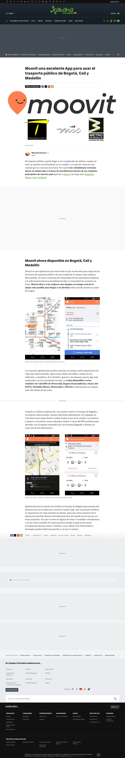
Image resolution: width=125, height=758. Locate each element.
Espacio (48, 21)
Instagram (114, 21)
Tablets (28, 669)
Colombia (29, 679)
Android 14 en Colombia (52, 655)
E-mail (52, 86)
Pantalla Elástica (31, 683)
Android (42, 177)
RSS (84, 688)
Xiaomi (47, 683)
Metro (81, 535)
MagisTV (88, 655)
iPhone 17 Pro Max (58, 55)
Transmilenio (64, 535)
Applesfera (9, 722)
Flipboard (49, 86)
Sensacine (42, 716)
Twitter (104, 21)
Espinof (41, 719)
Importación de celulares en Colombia (13, 684)
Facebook (107, 21)
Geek (70, 21)
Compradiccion (94, 722)
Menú (11, 13)
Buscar (115, 699)
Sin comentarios (33, 86)
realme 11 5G (98, 655)
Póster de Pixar (25, 655)
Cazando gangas (31, 673)
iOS (34, 177)
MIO (73, 535)
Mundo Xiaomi (10, 729)
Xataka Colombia (62, 10)
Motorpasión (77, 716)
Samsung (99, 55)
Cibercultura (60, 21)
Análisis (46, 535)
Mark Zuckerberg (44, 55)
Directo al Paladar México (62, 743)
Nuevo (113, 13)
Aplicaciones (37, 535)
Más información (77, 756)
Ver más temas (12, 690)
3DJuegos (26, 716)
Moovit (66, 174)
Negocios (79, 21)
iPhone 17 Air (89, 55)
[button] (40, 153)
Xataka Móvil (10, 719)
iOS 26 (69, 55)
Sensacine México (45, 742)
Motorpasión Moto (79, 719)
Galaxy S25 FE (78, 55)
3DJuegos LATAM (28, 742)
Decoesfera (93, 719)
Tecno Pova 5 (37, 655)
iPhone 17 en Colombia (29, 55)
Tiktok (111, 21)
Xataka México (11, 742)
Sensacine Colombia (42, 745)
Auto (33, 21)
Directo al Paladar (62, 716)
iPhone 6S (48, 679)
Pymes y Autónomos (110, 720)
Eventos (48, 673)
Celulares (9, 669)
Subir (113, 707)
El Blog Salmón (111, 716)
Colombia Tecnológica (19, 21)
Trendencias (93, 716)
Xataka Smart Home (10, 725)
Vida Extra (26, 719)
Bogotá (88, 535)
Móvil (40, 21)
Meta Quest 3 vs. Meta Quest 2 (73, 655)
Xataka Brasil (10, 745)
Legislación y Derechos (10, 674)
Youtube (118, 21)
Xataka (8, 716)
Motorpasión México (77, 743)
